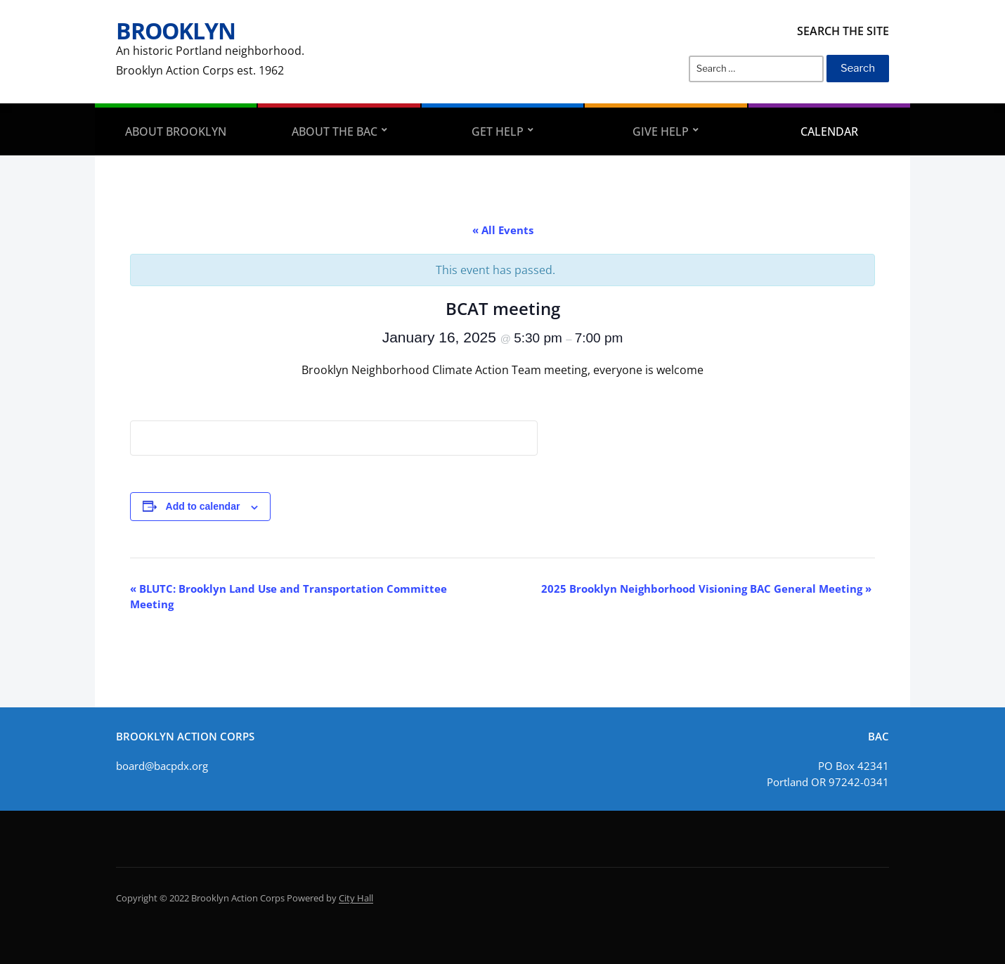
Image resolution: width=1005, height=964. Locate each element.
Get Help (498, 131)
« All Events (502, 230)
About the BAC (334, 131)
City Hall (356, 898)
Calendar (829, 131)
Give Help (661, 131)
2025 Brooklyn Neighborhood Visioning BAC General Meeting (706, 588)
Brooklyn (175, 30)
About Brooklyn (175, 131)
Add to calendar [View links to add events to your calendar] (203, 506)
